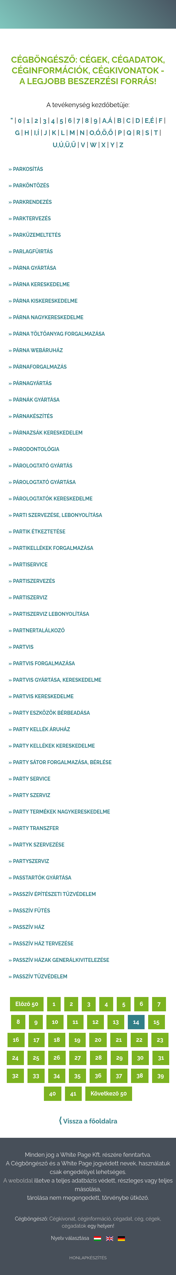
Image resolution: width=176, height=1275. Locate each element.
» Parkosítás (26, 169)
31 (161, 1057)
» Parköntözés (29, 185)
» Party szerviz (29, 795)
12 (95, 1021)
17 (37, 1039)
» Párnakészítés (31, 416)
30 (140, 1057)
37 (119, 1075)
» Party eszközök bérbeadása (49, 713)
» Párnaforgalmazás (38, 367)
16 (16, 1039)
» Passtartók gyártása (40, 878)
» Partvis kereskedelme (41, 696)
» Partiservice (28, 564)
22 (139, 1039)
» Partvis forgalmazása (42, 663)
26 (57, 1057)
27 (78, 1057)
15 (157, 1021)
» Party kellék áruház (39, 729)
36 (98, 1075)
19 (77, 1039)
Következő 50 (109, 1093)
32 (15, 1075)
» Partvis (21, 647)
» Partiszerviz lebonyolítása (49, 614)
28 (98, 1057)
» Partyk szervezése (36, 845)
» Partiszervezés (32, 581)
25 (36, 1057)
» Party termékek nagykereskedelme (59, 812)
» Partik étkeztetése (37, 532)
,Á (109, 120)
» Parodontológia (34, 449)
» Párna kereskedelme (39, 284)
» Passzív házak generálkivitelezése (59, 960)
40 (52, 1093)
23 (160, 1039)
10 (55, 1021)
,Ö (103, 132)
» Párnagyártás (30, 383)
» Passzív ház (27, 927)
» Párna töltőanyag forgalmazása (57, 334)
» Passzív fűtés (29, 911)
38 (139, 1075)
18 (57, 1039)
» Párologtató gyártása (42, 482)
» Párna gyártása (32, 268)
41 (73, 1093)
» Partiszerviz (28, 597)
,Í (37, 132)
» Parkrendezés (30, 202)
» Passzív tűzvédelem (38, 976)
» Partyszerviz (29, 861)
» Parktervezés (30, 218)
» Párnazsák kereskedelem (45, 433)
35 (77, 1075)
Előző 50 (26, 1004)
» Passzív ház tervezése (41, 943)
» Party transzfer (34, 828)
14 (136, 1021)
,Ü (67, 145)
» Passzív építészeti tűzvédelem (52, 894)
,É (151, 120)
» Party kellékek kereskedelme (52, 746)
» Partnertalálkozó (37, 630)
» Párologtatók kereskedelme (50, 499)
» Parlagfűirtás (31, 251)
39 (160, 1075)
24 (15, 1057)
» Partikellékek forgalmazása (51, 548)
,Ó (97, 132)
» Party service (29, 779)
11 (75, 1021)
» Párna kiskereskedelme (43, 301)
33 (36, 1075)
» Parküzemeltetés (35, 235)
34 (57, 1075)
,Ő (110, 132)
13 (116, 1021)
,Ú (60, 145)
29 (119, 1057)
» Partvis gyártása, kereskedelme (55, 680)
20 (98, 1039)
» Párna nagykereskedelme (46, 317)
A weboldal (18, 1180)
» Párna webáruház (36, 350)
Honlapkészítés (87, 1257)
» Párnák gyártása (34, 400)
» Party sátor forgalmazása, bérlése (60, 762)
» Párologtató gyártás (40, 466)
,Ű (73, 145)
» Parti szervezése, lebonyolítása (55, 515)
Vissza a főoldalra (88, 1120)
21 (119, 1039)
